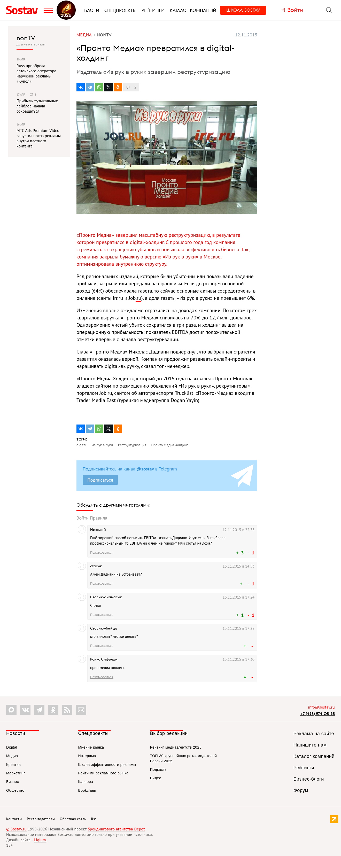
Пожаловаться (101, 552)
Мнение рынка (91, 747)
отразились (157, 310)
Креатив (13, 765)
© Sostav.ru (16, 829)
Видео (155, 778)
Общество (15, 790)
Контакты (14, 818)
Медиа (12, 756)
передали (139, 283)
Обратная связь (73, 818)
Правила (98, 518)
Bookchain (87, 790)
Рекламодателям (41, 818)
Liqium (40, 839)
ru (139, 298)
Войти (82, 518)
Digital (11, 747)
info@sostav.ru (321, 707)
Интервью (87, 756)
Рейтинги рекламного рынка (103, 773)
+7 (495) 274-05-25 (317, 713)
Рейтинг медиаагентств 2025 (176, 747)
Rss (94, 818)
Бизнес (12, 782)
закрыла (109, 256)
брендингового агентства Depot (116, 829)
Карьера (85, 782)
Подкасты (158, 769)
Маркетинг (15, 773)
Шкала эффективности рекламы (107, 765)
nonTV (26, 38)
